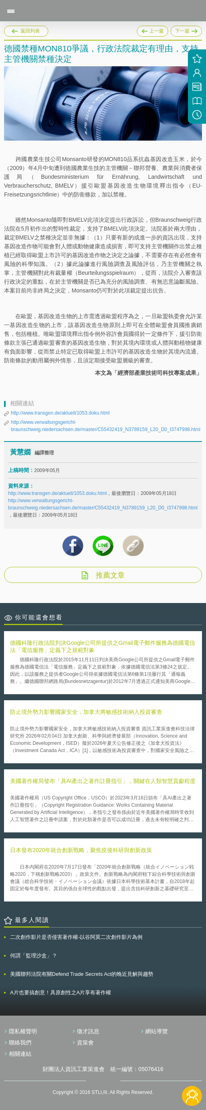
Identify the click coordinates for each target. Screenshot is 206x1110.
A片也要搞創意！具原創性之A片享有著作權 (60, 992)
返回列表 (30, 31)
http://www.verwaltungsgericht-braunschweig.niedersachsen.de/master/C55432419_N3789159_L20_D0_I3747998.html (105, 425)
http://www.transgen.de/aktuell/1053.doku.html (60, 413)
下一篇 (186, 30)
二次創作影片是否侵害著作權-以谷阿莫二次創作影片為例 (76, 937)
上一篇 (152, 30)
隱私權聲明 (23, 1031)
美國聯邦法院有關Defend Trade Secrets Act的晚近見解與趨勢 (81, 974)
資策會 (85, 1042)
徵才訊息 (88, 1031)
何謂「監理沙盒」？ (33, 956)
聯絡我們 (20, 1042)
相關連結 (20, 1054)
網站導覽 (156, 1031)
